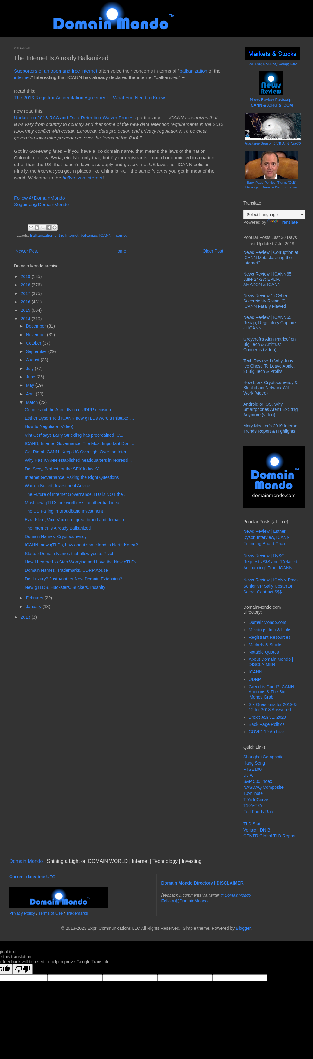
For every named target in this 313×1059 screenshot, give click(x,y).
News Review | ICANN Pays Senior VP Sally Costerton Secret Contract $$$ (270, 585)
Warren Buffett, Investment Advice (57, 485)
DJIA (248, 775)
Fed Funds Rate (258, 811)
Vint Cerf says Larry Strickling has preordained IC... (74, 435)
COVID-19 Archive (266, 731)
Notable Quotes (264, 652)
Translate (282, 222)
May (30, 385)
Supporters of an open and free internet (55, 70)
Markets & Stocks (266, 644)
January (34, 606)
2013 (26, 617)
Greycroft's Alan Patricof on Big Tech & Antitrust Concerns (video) (269, 344)
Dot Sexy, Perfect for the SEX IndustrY (62, 468)
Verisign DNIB (256, 829)
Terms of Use (50, 913)
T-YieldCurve (255, 799)
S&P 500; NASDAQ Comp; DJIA (273, 64)
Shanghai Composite (263, 756)
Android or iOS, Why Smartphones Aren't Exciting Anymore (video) (270, 409)
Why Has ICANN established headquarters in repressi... (78, 460)
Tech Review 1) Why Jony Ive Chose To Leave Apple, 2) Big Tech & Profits (269, 366)
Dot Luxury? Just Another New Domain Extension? (73, 578)
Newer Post (26, 251)
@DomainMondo (236, 895)
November (36, 334)
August (33, 359)
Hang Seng (254, 763)
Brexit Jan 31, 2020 (267, 717)
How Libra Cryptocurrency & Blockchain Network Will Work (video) (270, 387)
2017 (26, 293)
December (36, 326)
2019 (26, 276)
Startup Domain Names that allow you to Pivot (69, 553)
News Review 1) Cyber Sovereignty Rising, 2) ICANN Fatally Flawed (265, 301)
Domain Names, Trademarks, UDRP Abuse (66, 570)
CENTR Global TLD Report (269, 835)
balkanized (73, 177)
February (35, 597)
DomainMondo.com (267, 622)
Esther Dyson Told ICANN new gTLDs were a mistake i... (79, 418)
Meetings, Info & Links (270, 629)
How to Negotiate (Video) (49, 426)
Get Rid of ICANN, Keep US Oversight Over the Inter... (77, 451)
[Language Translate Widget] (274, 214)
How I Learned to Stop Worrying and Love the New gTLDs (81, 561)
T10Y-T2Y (253, 805)
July (30, 368)
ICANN (105, 235)
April (31, 393)
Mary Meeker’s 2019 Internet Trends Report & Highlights (270, 428)
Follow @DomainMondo (39, 198)
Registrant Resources (270, 637)
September (37, 351)
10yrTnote (253, 793)
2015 (26, 310)
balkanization (193, 70)
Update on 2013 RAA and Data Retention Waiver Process (75, 117)
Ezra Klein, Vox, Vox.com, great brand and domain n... (77, 519)
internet (22, 77)
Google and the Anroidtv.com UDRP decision (68, 409)
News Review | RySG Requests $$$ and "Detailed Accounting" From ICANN (270, 561)
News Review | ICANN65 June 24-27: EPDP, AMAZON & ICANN (267, 279)
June (31, 376)
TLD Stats (252, 823)
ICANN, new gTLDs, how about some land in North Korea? (81, 544)
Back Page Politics (267, 724)
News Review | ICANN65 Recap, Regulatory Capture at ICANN (269, 322)
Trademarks (77, 913)
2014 (26, 318)
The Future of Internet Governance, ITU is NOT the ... (76, 494)
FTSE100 (252, 769)
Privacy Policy (22, 913)
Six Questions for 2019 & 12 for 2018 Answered (273, 707)
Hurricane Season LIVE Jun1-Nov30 (273, 143)
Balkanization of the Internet (54, 235)
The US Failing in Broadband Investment (64, 511)
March (32, 402)
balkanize (89, 235)
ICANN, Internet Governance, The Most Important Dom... (79, 443)
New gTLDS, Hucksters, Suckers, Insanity (65, 587)
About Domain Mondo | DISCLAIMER (271, 662)
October (34, 343)
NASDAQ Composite (263, 787)
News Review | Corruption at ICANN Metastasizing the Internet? (270, 257)
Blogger (243, 928)
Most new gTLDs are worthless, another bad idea (72, 502)
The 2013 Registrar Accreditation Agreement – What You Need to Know (89, 97)
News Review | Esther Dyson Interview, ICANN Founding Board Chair (266, 537)
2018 (26, 284)
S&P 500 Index (257, 781)
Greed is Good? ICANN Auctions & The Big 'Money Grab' (271, 692)
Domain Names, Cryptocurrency (55, 536)
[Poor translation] (23, 969)
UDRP (255, 679)
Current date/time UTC (32, 876)
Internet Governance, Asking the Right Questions (72, 477)
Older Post (213, 251)
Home (120, 251)
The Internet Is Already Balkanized (58, 528)
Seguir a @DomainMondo (41, 204)
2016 (26, 301)
